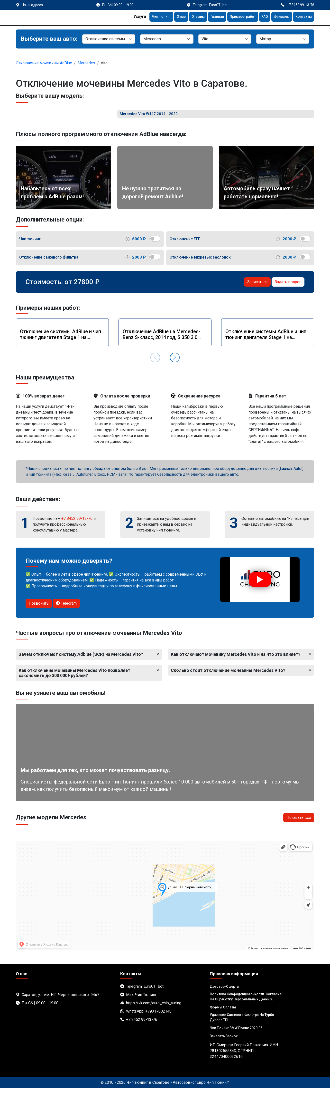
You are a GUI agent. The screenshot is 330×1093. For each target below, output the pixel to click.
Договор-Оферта (224, 991)
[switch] (154, 243)
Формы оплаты (223, 1012)
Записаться (257, 286)
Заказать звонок (224, 1041)
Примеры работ (236, 17)
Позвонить (39, 608)
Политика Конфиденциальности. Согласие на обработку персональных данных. (246, 1001)
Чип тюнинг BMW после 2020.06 (236, 1033)
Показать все (298, 822)
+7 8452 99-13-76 (76, 523)
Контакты (302, 17)
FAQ (260, 17)
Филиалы (278, 17)
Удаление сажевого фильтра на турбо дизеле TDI (242, 1022)
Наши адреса (32, 5)
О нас (169, 17)
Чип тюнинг (147, 17)
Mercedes (86, 63)
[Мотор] (282, 39)
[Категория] (108, 39)
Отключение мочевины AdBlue (44, 63)
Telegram (66, 608)
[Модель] (224, 39)
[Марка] (166, 39)
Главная (208, 17)
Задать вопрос (288, 286)
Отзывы (187, 17)
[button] (175, 362)
